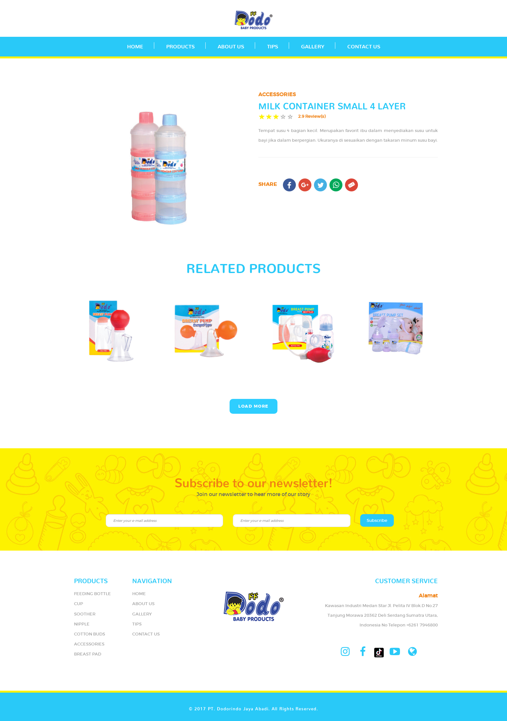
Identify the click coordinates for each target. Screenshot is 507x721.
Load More (253, 406)
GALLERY (312, 45)
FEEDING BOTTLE (92, 593)
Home (135, 45)
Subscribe (377, 520)
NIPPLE (82, 624)
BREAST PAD (87, 654)
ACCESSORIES (89, 644)
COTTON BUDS (89, 634)
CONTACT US (363, 45)
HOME (139, 593)
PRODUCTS (180, 45)
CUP (78, 603)
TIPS (272, 45)
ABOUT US (231, 45)
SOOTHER (84, 614)
